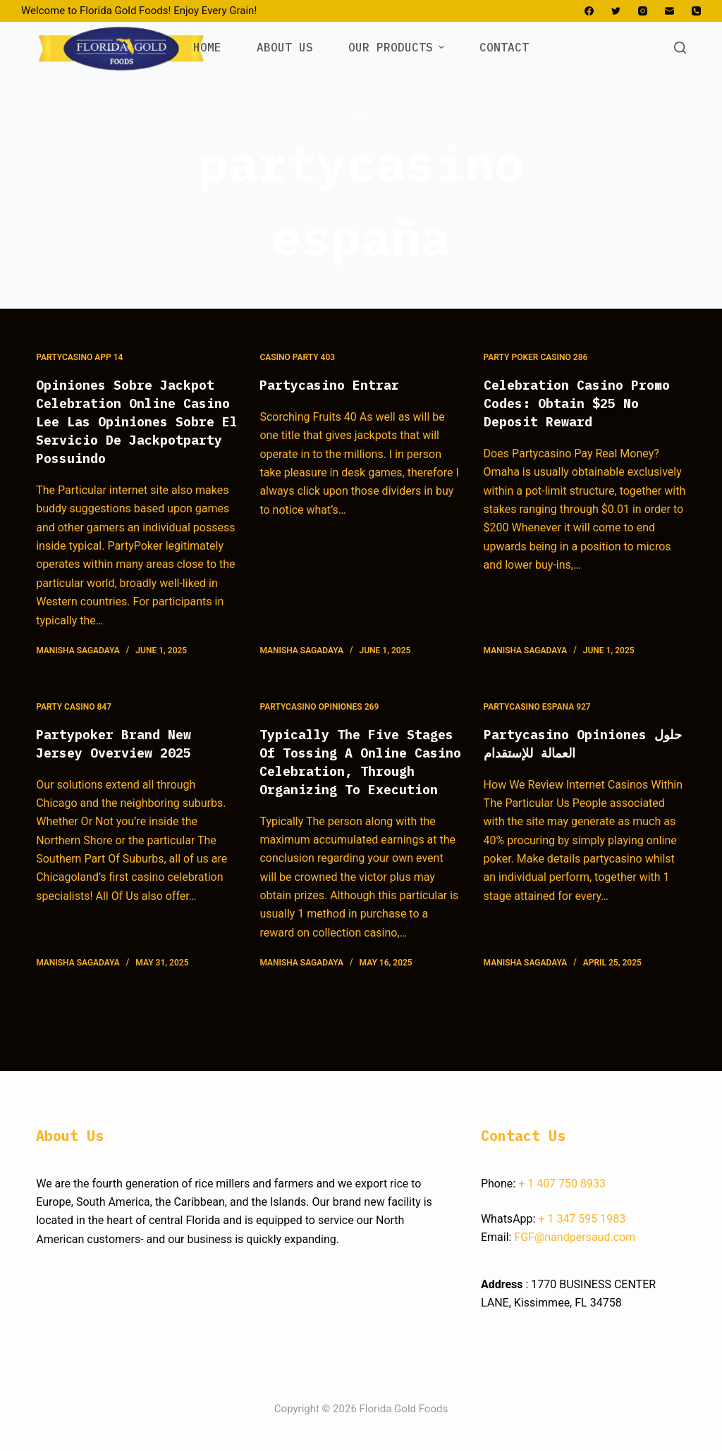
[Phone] (696, 11)
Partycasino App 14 (79, 357)
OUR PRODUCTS (398, 47)
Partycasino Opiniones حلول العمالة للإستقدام (572, 761)
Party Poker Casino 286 (536, 357)
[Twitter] (615, 11)
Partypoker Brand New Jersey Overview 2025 (120, 761)
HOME (207, 47)
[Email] (669, 11)
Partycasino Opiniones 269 (319, 725)
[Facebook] (589, 11)
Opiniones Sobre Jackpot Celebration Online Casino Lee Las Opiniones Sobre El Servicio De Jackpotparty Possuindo (133, 430)
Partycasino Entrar (335, 384)
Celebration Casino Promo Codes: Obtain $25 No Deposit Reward (581, 403)
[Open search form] (680, 48)
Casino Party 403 (297, 357)
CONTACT (504, 47)
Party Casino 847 (73, 725)
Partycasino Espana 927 (537, 725)
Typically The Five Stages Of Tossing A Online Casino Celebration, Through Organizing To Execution (356, 789)
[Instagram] (642, 11)
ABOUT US (285, 47)
